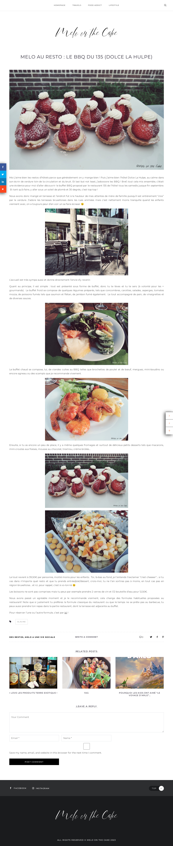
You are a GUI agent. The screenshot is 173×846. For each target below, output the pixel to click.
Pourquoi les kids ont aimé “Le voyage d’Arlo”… (139, 694)
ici (65, 612)
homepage (59, 5)
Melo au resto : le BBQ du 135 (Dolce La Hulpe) (86, 57)
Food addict (95, 5)
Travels (76, 5)
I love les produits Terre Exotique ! (33, 693)
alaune (21, 622)
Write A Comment (86, 637)
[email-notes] (34, 738)
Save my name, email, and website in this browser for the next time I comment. (55, 752)
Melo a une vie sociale (40, 637)
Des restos (16, 637)
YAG (86, 693)
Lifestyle (114, 5)
